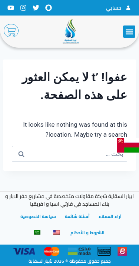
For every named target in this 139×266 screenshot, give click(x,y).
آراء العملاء (110, 216)
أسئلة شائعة (77, 216)
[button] (129, 31)
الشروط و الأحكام (87, 232)
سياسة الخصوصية (38, 216)
